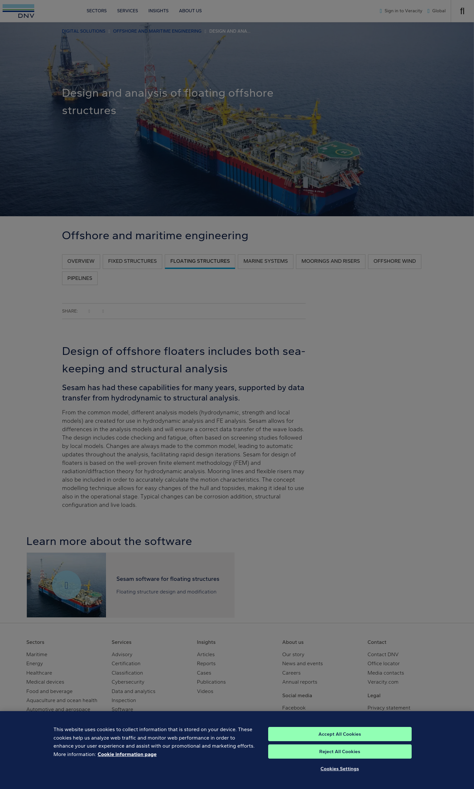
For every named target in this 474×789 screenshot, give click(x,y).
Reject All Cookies (339, 758)
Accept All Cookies (339, 740)
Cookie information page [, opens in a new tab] (127, 760)
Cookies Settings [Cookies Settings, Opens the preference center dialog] (340, 775)
